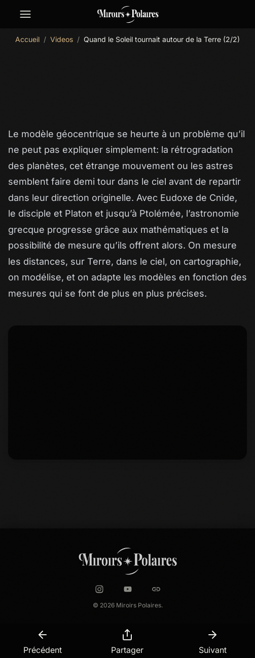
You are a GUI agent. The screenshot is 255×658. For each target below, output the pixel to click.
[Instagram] (99, 589)
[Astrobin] (156, 589)
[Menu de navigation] (25, 14)
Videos (61, 39)
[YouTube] (128, 589)
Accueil (27, 39)
